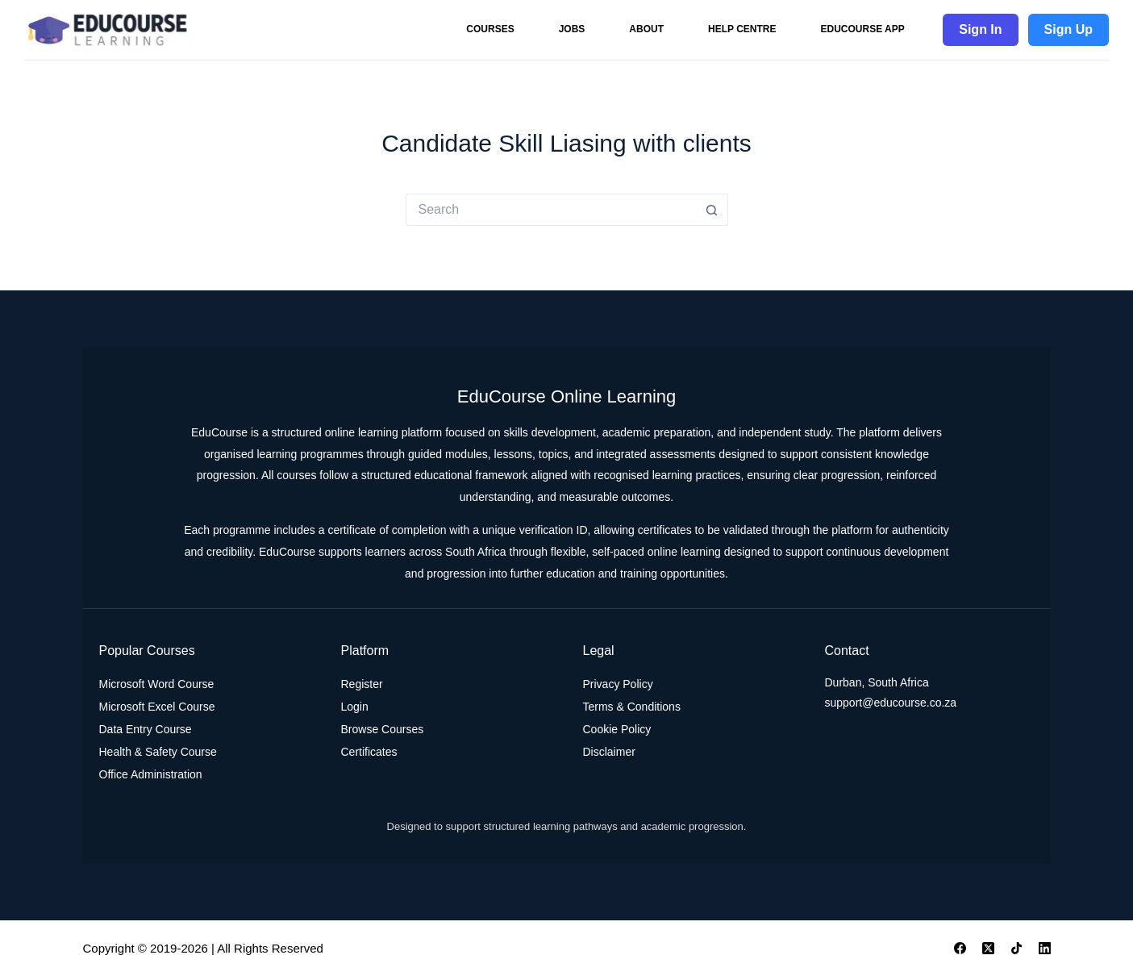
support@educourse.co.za (891, 702)
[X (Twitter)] (988, 948)
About (646, 29)
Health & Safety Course (158, 751)
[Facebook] (960, 948)
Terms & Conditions (632, 706)
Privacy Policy (618, 684)
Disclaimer (609, 751)
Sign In (980, 29)
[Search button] (712, 210)
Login (355, 706)
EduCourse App (862, 29)
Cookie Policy (617, 729)
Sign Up (1068, 29)
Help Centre (742, 29)
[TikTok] (1016, 948)
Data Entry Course (145, 729)
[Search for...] (551, 210)
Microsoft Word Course (157, 684)
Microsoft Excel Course (157, 706)
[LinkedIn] (1045, 948)
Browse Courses (382, 729)
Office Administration (150, 774)
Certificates (369, 751)
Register (362, 684)
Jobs (572, 29)
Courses (490, 29)
